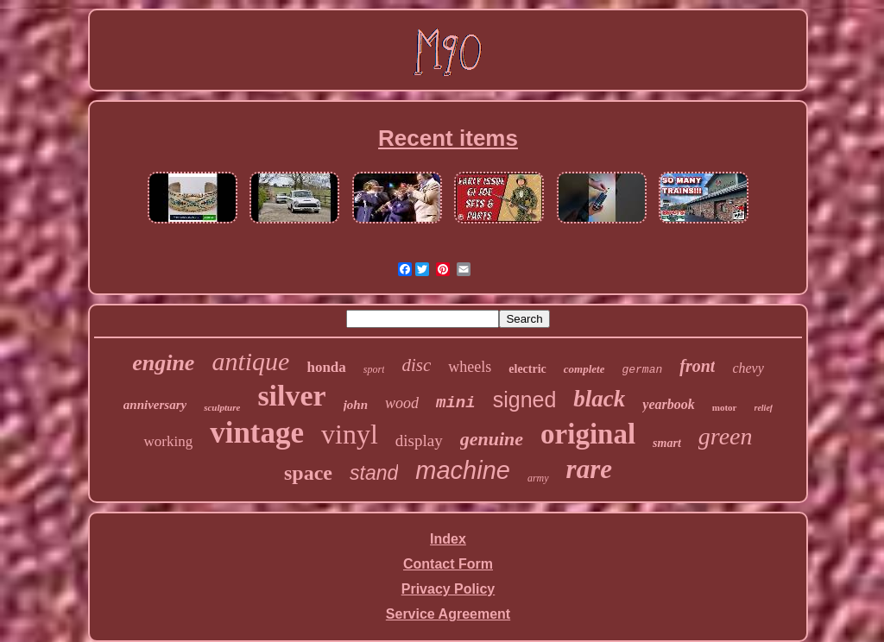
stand (374, 473)
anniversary (154, 405)
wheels (469, 366)
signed (525, 399)
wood (402, 403)
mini (456, 402)
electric (527, 368)
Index (448, 539)
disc (416, 365)
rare (589, 469)
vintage (257, 433)
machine (462, 470)
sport (374, 369)
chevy (747, 368)
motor (724, 407)
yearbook (668, 404)
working (168, 441)
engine (163, 362)
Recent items (448, 138)
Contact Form (448, 564)
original (587, 434)
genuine (491, 439)
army (538, 478)
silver (291, 396)
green (725, 436)
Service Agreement (448, 614)
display (419, 440)
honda (325, 367)
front (697, 365)
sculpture (222, 407)
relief (764, 407)
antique (250, 361)
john (356, 405)
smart (667, 443)
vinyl (349, 434)
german (642, 369)
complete (584, 368)
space (308, 473)
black (599, 399)
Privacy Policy (448, 589)
